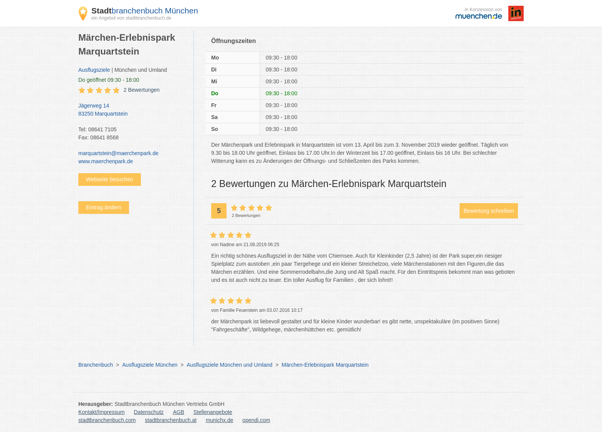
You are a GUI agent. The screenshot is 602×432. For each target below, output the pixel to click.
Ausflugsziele (94, 70)
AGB (178, 412)
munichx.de (219, 420)
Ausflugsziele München (149, 365)
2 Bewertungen (142, 90)
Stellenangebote (213, 412)
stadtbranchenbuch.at (171, 420)
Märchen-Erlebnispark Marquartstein (325, 365)
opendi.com (256, 420)
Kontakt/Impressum (101, 412)
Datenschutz (149, 412)
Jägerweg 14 (132, 110)
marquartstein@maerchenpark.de (118, 153)
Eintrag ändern (103, 207)
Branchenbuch (95, 365)
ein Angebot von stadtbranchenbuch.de (131, 18)
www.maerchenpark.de (105, 161)
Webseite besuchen (109, 179)
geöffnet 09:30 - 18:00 (108, 80)
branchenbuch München (144, 10)
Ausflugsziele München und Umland (229, 365)
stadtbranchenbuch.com (107, 420)
